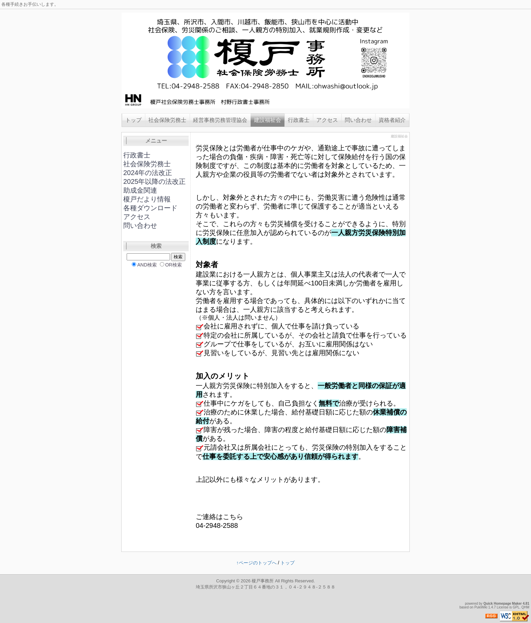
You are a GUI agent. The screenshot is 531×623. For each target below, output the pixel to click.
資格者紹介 (392, 120)
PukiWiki (480, 607)
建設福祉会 (267, 120)
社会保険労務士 (167, 120)
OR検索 (173, 264)
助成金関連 (140, 190)
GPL (516, 607)
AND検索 (147, 264)
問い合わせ (358, 120)
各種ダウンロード (150, 208)
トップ (133, 120)
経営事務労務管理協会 (220, 120)
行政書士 (299, 120)
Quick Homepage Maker (502, 603)
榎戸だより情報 (147, 199)
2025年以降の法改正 (154, 181)
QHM (525, 607)
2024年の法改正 (147, 172)
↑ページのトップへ (256, 562)
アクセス (327, 120)
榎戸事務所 (263, 580)
